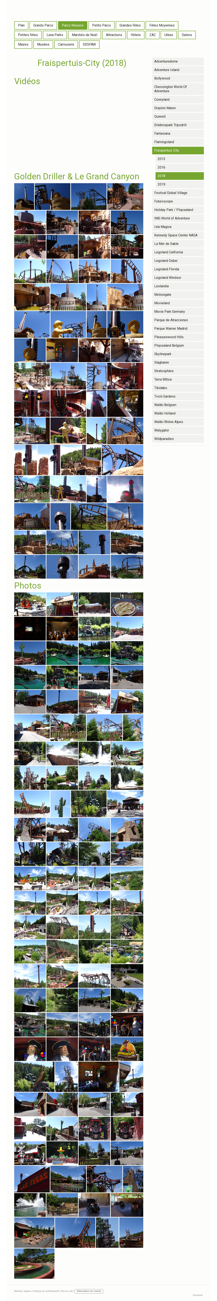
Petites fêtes (28, 35)
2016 (161, 167)
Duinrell (160, 116)
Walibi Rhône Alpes (168, 422)
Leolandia (161, 286)
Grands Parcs (43, 25)
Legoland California (168, 252)
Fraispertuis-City (166, 150)
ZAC (152, 35)
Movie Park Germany (169, 312)
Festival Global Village (170, 193)
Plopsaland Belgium (169, 345)
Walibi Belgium (165, 405)
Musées (43, 44)
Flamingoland (164, 142)
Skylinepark (162, 354)
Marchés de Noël (84, 35)
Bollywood (162, 78)
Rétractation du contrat (89, 1291)
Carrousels (66, 44)
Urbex (168, 35)
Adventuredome (166, 61)
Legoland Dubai (165, 261)
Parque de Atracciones (171, 320)
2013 (161, 159)
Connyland (162, 100)
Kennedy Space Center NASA (176, 235)
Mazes (23, 44)
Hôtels (136, 35)
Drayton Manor (165, 108)
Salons (187, 35)
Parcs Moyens (72, 25)
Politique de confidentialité (46, 1291)
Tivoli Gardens (164, 396)
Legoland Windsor (167, 278)
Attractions (114, 35)
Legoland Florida (166, 269)
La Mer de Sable (166, 244)
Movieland (162, 303)
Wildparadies (164, 439)
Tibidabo (160, 388)
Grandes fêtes (130, 25)
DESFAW (89, 44)
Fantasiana (162, 133)
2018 (161, 176)
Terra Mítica (163, 379)
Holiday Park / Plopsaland (173, 210)
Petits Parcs (101, 25)
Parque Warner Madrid (170, 329)
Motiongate (162, 295)
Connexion (198, 1295)
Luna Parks (55, 35)
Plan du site (67, 1291)
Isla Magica (162, 227)
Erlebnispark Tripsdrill (170, 125)
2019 (161, 184)
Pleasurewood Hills (169, 337)
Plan (21, 25)
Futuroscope (163, 201)
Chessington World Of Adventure (170, 89)
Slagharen (161, 362)
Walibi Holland (164, 413)
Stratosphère (164, 371)
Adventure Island (166, 70)
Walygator (161, 430)
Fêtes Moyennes (162, 25)
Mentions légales (22, 1291)
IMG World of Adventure (172, 218)
